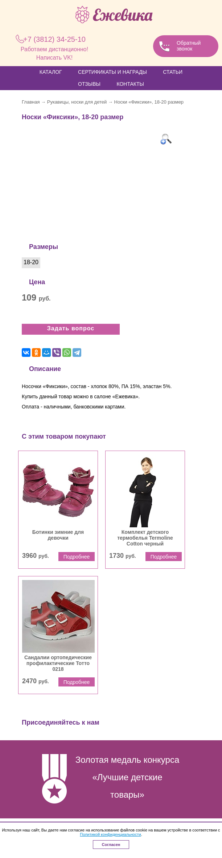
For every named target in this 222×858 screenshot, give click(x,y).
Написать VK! (54, 58)
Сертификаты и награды (112, 72)
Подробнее (76, 557)
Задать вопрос (70, 328)
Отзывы (89, 84)
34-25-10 (54, 39)
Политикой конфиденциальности (110, 834)
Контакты (130, 84)
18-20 (31, 262)
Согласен (111, 844)
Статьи (172, 72)
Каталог (51, 72)
